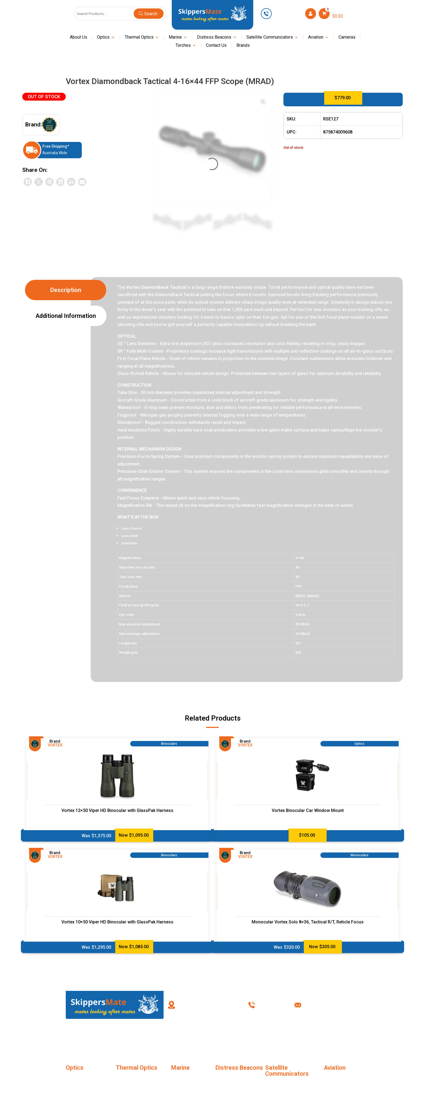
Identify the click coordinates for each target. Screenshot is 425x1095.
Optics (103, 37)
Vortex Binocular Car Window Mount (308, 810)
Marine (175, 37)
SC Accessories (280, 1084)
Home (87, 1037)
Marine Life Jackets (190, 1078)
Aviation (315, 37)
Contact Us (216, 46)
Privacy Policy (296, 1037)
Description (65, 290)
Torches (183, 46)
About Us (78, 37)
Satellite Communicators (269, 37)
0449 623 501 (287, 13)
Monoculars (77, 1078)
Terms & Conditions (254, 1037)
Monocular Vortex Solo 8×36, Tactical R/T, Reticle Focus (308, 922)
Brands (243, 46)
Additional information (66, 315)
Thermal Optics (139, 37)
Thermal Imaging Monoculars (131, 1082)
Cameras (347, 37)
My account (212, 1037)
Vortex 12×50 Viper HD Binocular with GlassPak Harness (117, 810)
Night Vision (182, 1088)
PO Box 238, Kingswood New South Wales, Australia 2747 (208, 1005)
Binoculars (76, 1088)
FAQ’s (170, 1037)
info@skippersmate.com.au (333, 1004)
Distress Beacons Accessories (232, 1082)
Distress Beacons (214, 37)
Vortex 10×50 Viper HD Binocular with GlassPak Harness (117, 922)
